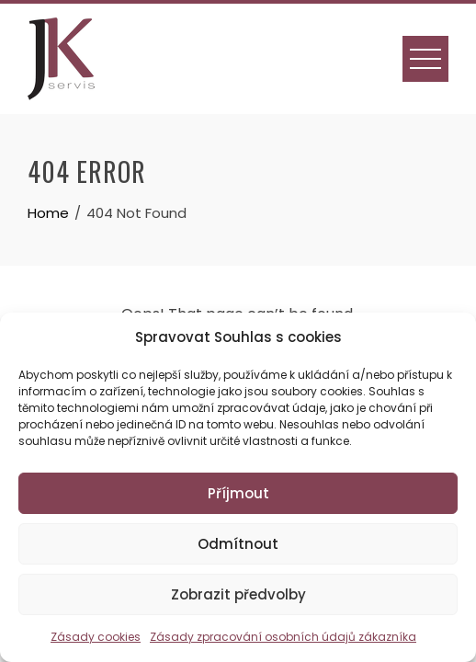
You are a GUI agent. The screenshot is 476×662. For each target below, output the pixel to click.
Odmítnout (238, 544)
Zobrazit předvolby (238, 594)
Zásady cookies (96, 637)
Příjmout (238, 493)
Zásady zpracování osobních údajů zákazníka (283, 637)
